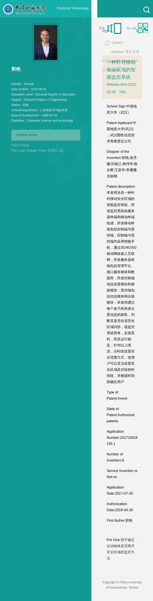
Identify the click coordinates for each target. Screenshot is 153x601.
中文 (102, 28)
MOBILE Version (27, 134)
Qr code (132, 28)
